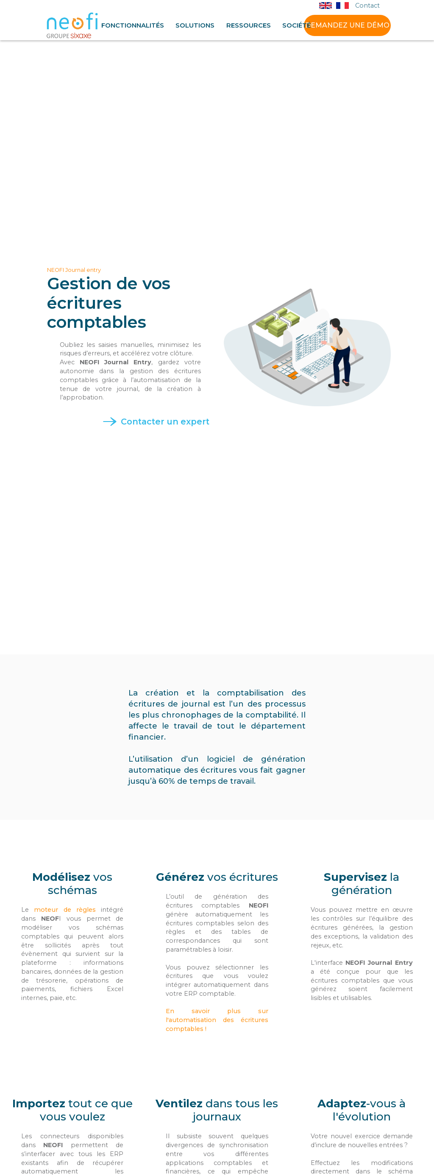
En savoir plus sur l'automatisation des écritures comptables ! (217, 1020)
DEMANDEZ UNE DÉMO (347, 25)
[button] (132, 25)
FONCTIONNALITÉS (132, 25)
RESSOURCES (248, 25)
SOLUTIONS (194, 25)
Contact (367, 5)
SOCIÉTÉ (296, 25)
